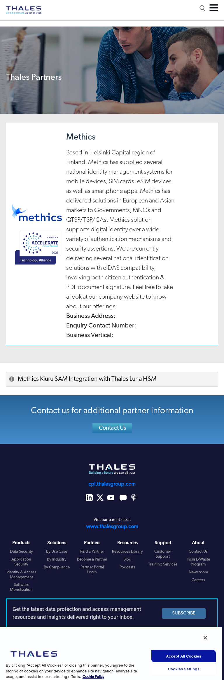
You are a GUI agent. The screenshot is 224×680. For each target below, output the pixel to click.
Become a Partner (92, 559)
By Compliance (57, 567)
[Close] (205, 638)
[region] (111, 653)
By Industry (56, 559)
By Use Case (56, 551)
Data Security (21, 551)
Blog (127, 559)
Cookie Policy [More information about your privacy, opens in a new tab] (93, 677)
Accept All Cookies (183, 656)
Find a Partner (92, 551)
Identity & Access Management (21, 574)
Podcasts (127, 567)
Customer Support (162, 554)
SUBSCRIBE (183, 613)
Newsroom (198, 572)
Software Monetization (21, 587)
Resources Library (127, 551)
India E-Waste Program (198, 562)
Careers (198, 580)
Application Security (21, 562)
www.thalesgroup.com (112, 527)
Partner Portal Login (92, 570)
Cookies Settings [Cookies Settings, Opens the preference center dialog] (183, 669)
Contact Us (112, 428)
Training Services (162, 564)
